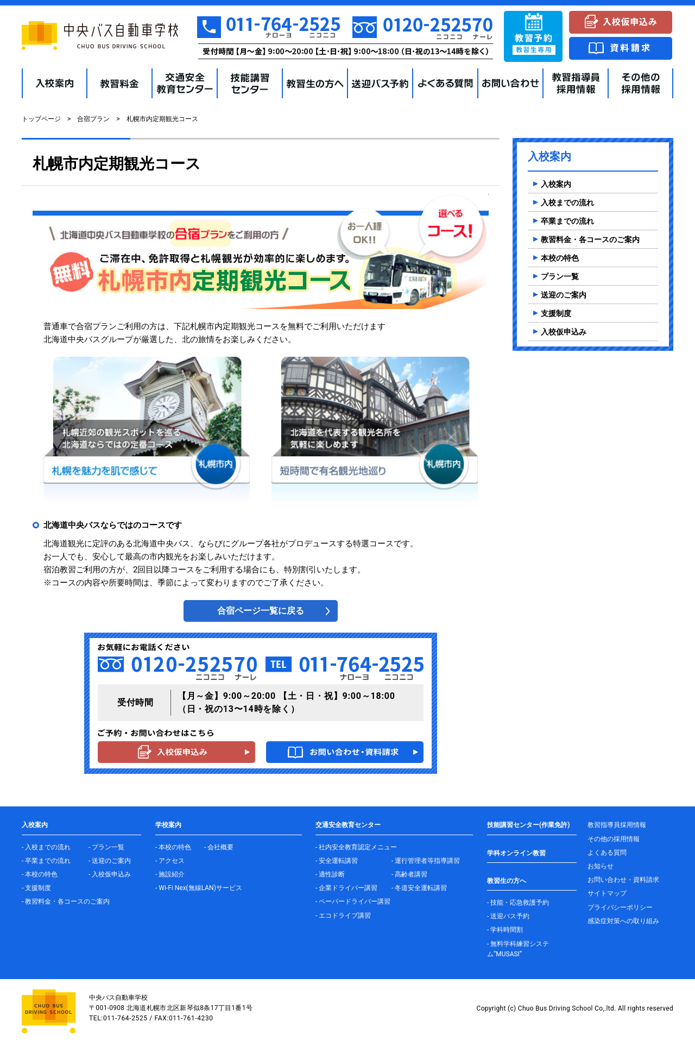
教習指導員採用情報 (616, 825)
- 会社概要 (218, 847)
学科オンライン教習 (516, 853)
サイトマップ (607, 893)
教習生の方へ (506, 881)
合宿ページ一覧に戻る (260, 610)
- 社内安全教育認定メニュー (356, 847)
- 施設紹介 (170, 874)
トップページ (41, 119)
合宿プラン (93, 119)
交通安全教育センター (348, 825)
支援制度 (556, 313)
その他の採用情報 (613, 839)
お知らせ (600, 866)
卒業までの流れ (567, 221)
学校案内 (168, 825)
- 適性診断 (330, 874)
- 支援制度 (36, 888)
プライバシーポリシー (620, 907)
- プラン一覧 (106, 847)
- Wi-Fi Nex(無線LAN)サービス (198, 888)
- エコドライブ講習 (343, 915)
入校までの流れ (567, 202)
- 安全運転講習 (336, 861)
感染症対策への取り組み (623, 921)
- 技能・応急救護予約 (518, 902)
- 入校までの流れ (46, 847)
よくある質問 (607, 852)
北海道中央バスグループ (88, 339)
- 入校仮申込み (110, 874)
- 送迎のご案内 (110, 861)
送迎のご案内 (563, 295)
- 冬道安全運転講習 (419, 888)
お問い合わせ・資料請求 (623, 880)
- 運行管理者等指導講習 (425, 861)
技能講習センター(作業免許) (528, 825)
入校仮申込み (563, 331)
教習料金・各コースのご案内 (590, 239)
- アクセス (170, 861)
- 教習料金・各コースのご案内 (66, 901)
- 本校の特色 (40, 874)
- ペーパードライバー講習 (352, 901)
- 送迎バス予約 (508, 916)
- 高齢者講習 (409, 874)
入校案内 (556, 184)
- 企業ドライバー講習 (346, 888)
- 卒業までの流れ (46, 861)
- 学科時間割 (505, 929)
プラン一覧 (560, 276)
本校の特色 (560, 258)
